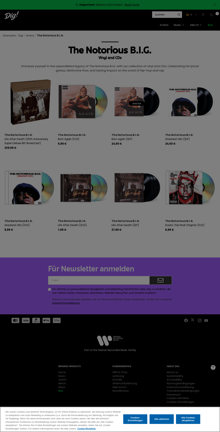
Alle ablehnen (161, 421)
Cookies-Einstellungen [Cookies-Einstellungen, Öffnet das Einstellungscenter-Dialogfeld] (135, 421)
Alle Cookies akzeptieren (188, 421)
